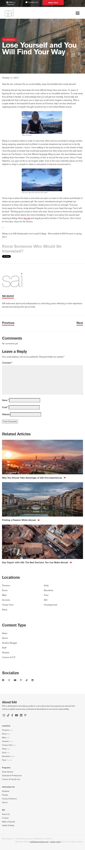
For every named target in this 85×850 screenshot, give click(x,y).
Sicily (46, 585)
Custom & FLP (8, 657)
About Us (6, 814)
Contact (5, 818)
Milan (4, 595)
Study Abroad (7, 772)
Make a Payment (8, 822)
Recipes (5, 652)
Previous (8, 323)
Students (5, 791)
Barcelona (48, 590)
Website (6, 414)
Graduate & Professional (12, 775)
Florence (9, 40)
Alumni (5, 638)
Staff (4, 647)
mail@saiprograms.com (39, 842)
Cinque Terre (7, 604)
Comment (7, 363)
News (4, 633)
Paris (46, 595)
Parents (5, 795)
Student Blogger (9, 643)
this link (27, 218)
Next (80, 323)
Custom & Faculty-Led (11, 779)
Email (5, 407)
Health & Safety (8, 825)
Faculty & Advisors (9, 799)
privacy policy (55, 842)
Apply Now (53, 2)
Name (5, 400)
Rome (4, 590)
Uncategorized (50, 604)
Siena (4, 609)
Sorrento (6, 600)
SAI (45, 600)
